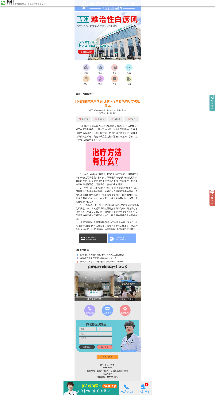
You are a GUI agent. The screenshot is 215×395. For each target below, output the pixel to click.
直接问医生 (107, 357)
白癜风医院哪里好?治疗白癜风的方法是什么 (98, 258)
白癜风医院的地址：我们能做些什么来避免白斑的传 (101, 262)
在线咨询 (143, 388)
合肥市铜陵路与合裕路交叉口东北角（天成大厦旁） (108, 110)
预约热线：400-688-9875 (107, 113)
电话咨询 (127, 388)
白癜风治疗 (88, 94)
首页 (78, 94)
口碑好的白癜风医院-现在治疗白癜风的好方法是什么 (101, 255)
